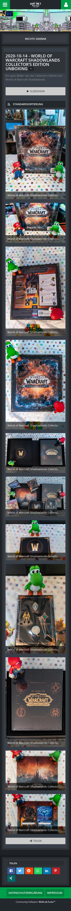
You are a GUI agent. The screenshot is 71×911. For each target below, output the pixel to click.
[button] (5, 4)
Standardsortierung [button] (28, 104)
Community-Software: (35, 901)
